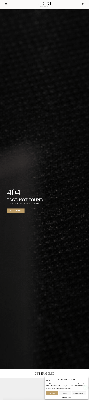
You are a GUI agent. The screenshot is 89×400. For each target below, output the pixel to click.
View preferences (79, 393)
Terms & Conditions (66, 397)
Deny (65, 393)
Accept (52, 393)
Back (16, 210)
